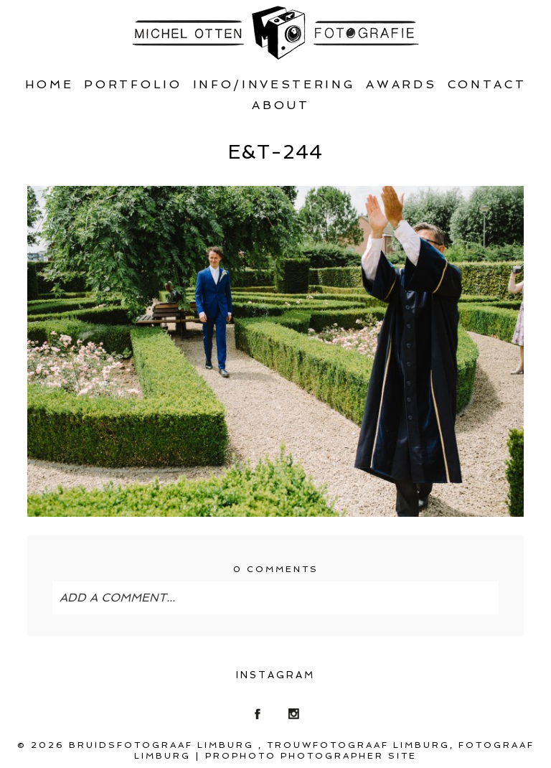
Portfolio (133, 84)
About (280, 105)
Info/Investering (274, 84)
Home (49, 84)
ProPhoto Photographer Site (311, 756)
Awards (401, 84)
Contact (487, 84)
